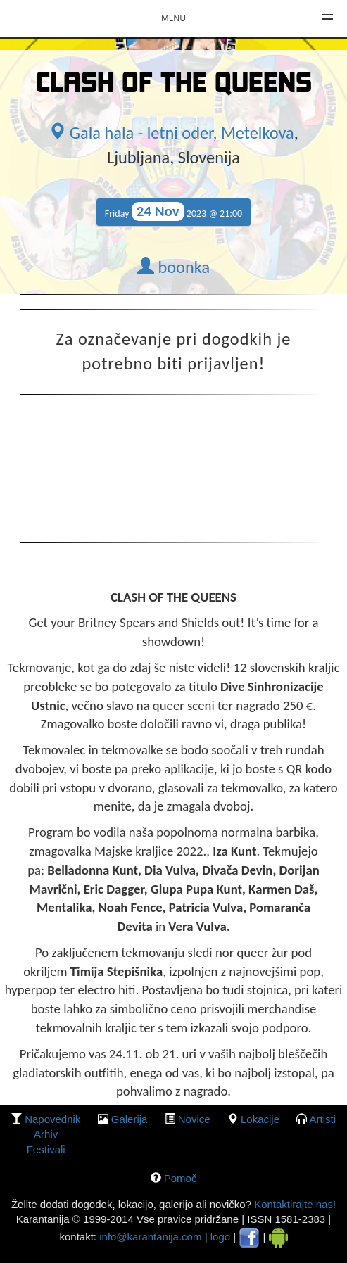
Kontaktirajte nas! (293, 1204)
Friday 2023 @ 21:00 (173, 211)
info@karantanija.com (150, 1237)
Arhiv (46, 1134)
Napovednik (52, 1119)
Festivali (46, 1149)
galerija (129, 1119)
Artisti (323, 1119)
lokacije (260, 1119)
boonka (173, 267)
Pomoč (180, 1178)
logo (220, 1237)
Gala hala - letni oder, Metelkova (171, 133)
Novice (194, 1119)
